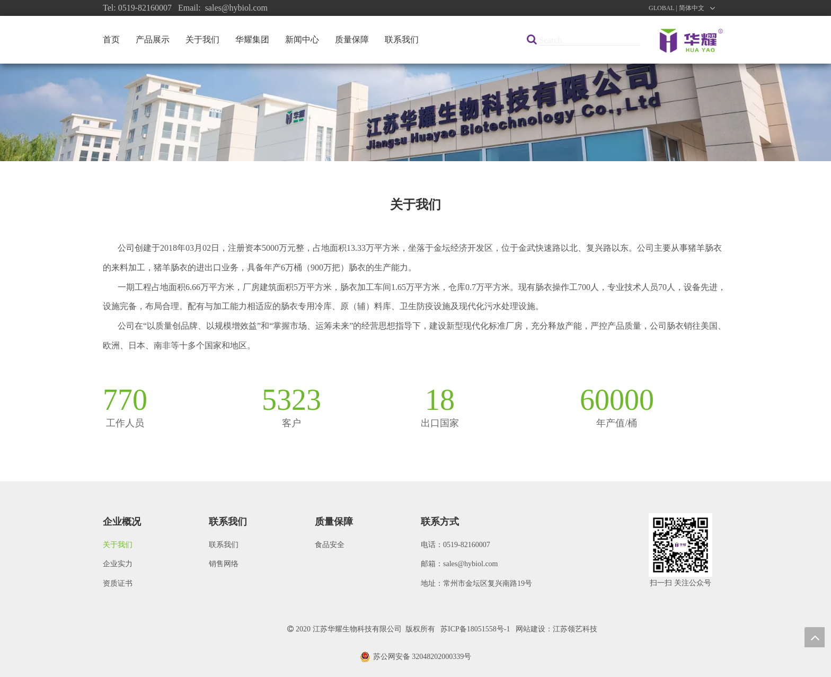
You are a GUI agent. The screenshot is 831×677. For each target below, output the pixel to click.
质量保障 (352, 39)
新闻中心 (302, 39)
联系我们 (402, 39)
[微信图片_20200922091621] (680, 545)
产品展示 (153, 39)
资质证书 (117, 583)
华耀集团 (252, 39)
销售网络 (223, 564)
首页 (111, 39)
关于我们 (202, 39)
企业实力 (117, 564)
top (815, 637)
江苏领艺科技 (575, 629)
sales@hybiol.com (470, 564)
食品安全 (329, 545)
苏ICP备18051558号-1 (475, 629)
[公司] (415, 112)
